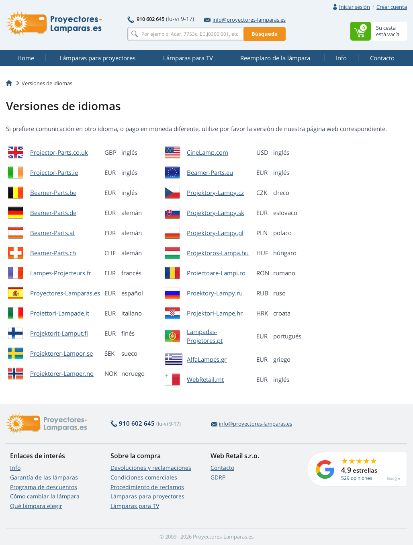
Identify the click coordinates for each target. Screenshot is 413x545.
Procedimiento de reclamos (147, 487)
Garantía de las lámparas (44, 477)
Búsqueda (264, 33)
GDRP (218, 477)
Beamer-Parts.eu (210, 172)
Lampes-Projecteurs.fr (60, 273)
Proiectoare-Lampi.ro (216, 273)
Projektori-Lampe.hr (215, 313)
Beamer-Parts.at (52, 233)
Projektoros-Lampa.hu (218, 253)
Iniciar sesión (354, 6)
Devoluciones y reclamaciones (150, 467)
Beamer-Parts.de (53, 213)
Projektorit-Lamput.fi (59, 333)
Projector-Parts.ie (54, 172)
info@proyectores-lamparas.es (245, 19)
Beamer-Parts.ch (53, 253)
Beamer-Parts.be (53, 192)
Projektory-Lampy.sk (215, 213)
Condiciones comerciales (143, 477)
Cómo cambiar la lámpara (45, 496)
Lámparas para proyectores (147, 496)
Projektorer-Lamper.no (62, 373)
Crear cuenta (391, 6)
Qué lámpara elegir (36, 506)
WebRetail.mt (205, 379)
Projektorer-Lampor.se (61, 353)
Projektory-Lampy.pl (215, 233)
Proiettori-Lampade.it (59, 313)
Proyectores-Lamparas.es (65, 293)
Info (15, 467)
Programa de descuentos (43, 487)
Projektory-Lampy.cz (215, 192)
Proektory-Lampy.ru (215, 293)
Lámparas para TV (134, 506)
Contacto (222, 467)
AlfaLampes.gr (207, 359)
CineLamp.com (207, 152)
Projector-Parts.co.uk (59, 152)
